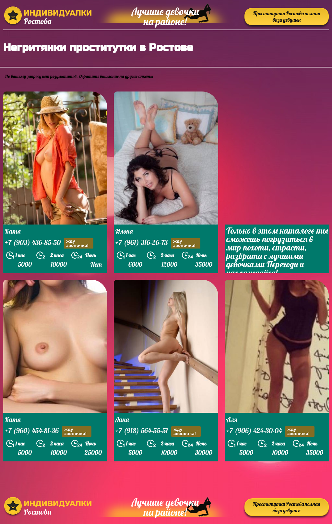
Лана (122, 419)
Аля (231, 419)
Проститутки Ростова (286, 16)
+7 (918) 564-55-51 (158, 431)
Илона (124, 231)
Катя (13, 231)
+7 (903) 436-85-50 (49, 243)
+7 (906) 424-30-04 (270, 431)
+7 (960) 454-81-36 (48, 431)
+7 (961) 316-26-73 (157, 243)
